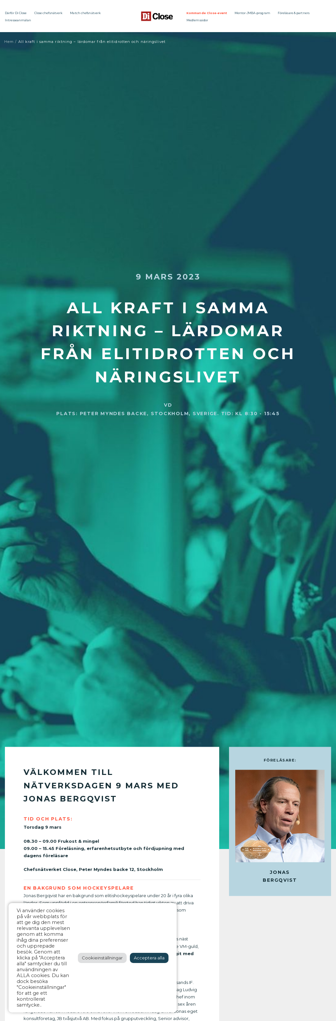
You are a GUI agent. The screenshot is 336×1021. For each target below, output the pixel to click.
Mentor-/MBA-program (252, 13)
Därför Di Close (16, 13)
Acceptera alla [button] (149, 957)
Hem (9, 41)
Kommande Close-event (206, 13)
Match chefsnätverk (85, 13)
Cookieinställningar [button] (102, 957)
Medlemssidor (197, 20)
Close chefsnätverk (48, 13)
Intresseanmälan (18, 20)
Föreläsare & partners (293, 13)
